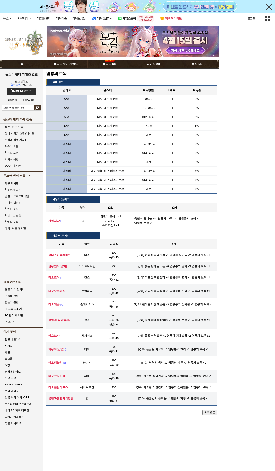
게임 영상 (10, 378)
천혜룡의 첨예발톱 (153, 304)
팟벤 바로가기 (13, 339)
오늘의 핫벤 (12, 296)
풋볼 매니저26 (13, 423)
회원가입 (12, 100)
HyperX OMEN (13, 384)
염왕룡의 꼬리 (178, 277)
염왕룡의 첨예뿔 (180, 304)
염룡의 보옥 (199, 255)
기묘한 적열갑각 (155, 255)
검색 (37, 107)
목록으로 (209, 412)
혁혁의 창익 (156, 362)
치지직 (9, 345)
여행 (7, 365)
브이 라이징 (12, 391)
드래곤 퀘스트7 (14, 416)
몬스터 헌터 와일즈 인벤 (21, 74)
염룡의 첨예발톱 (177, 335)
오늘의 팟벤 (12, 302)
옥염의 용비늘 (178, 255)
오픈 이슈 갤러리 (15, 289)
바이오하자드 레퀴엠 (17, 410)
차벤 (7, 352)
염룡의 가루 (175, 362)
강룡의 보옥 (179, 320)
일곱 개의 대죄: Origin (17, 397)
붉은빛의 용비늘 (155, 266)
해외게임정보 (13, 371)
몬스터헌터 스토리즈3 (18, 403)
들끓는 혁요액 (153, 335)
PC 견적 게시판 (14, 315)
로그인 (251, 18)
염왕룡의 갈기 (178, 266)
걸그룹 (9, 358)
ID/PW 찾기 (29, 100)
